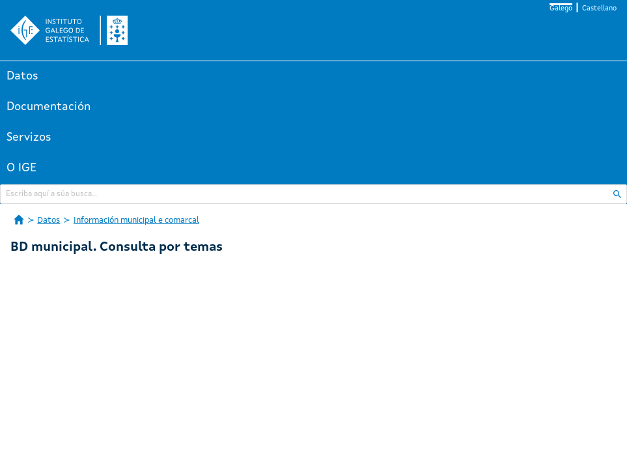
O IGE (21, 168)
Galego (561, 8)
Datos (22, 76)
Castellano (599, 8)
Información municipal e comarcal (136, 220)
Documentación (49, 107)
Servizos (29, 137)
